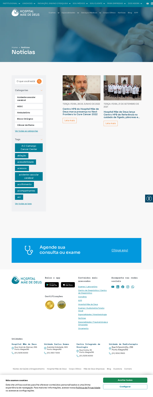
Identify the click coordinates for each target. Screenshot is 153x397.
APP (136, 13)
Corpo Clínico (109, 13)
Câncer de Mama (25, 125)
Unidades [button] (28, 3)
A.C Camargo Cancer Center (29, 147)
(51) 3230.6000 (20, 353)
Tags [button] (29, 139)
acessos (22, 168)
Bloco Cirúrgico (25, 119)
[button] (149, 198)
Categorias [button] (29, 90)
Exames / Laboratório (87, 287)
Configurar (125, 386)
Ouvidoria (117, 369)
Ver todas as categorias (26, 131)
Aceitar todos (125, 380)
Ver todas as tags (23, 203)
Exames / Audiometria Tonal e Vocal (91, 309)
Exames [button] (54, 13)
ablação (21, 155)
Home (15, 47)
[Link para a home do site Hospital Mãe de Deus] (27, 280)
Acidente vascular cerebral (26, 98)
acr (19, 197)
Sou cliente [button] (97, 3)
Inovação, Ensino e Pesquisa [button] (54, 3)
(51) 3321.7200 (52, 353)
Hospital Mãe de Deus (88, 304)
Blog (130, 13)
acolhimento (24, 184)
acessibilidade (25, 162)
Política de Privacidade (88, 387)
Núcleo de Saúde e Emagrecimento (29, 369)
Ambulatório (23, 112)
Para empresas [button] (116, 3)
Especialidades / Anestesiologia (92, 314)
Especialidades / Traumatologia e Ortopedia (93, 323)
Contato (128, 369)
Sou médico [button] (80, 3)
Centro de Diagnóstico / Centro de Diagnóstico (92, 291)
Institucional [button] (11, 3)
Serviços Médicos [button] (91, 13)
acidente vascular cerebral (29, 176)
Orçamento (83, 328)
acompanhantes (26, 190)
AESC (20, 106)
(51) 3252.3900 (117, 353)
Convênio (82, 297)
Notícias (122, 13)
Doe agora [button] (135, 3)
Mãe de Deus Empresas (94, 369)
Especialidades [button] (70, 13)
